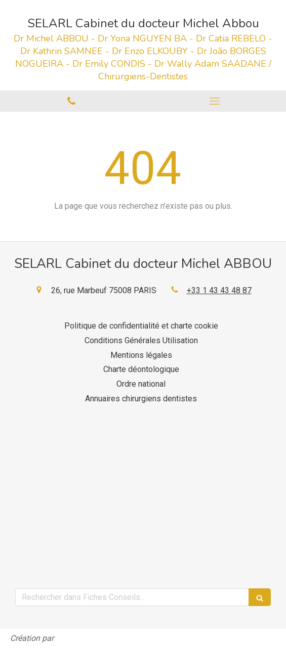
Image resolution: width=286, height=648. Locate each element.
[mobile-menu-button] (215, 101)
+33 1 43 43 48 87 (219, 290)
